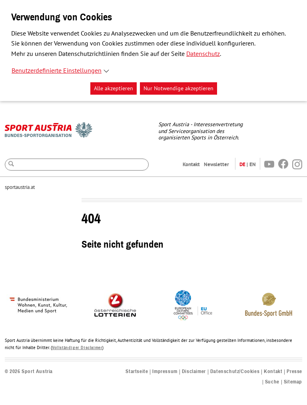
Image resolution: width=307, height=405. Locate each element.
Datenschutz (203, 54)
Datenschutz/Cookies (234, 371)
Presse (294, 371)
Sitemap (293, 382)
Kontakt (191, 164)
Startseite (137, 371)
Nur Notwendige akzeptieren (178, 88)
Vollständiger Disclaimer (77, 347)
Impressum (164, 371)
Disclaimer (194, 371)
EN (252, 164)
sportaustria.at (20, 187)
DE (242, 164)
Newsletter (216, 164)
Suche (272, 382)
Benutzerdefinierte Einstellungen (57, 70)
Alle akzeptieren (113, 88)
